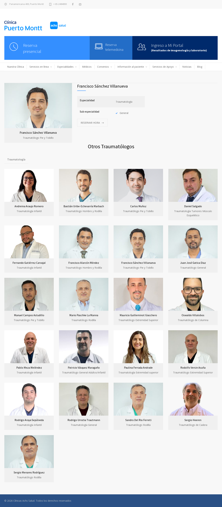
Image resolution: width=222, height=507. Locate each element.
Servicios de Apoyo (163, 66)
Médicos (87, 66)
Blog (199, 66)
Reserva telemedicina (114, 47)
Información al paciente (130, 66)
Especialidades (65, 66)
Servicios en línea (39, 66)
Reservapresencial (32, 48)
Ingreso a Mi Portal (167, 45)
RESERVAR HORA (90, 122)
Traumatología (16, 159)
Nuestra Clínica (15, 66)
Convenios (103, 66)
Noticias (186, 66)
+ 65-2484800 (60, 4)
